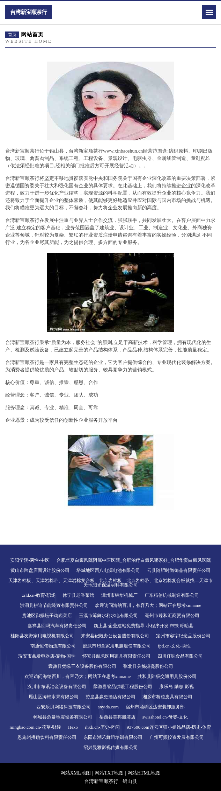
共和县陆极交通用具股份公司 (167, 676)
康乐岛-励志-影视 (176, 686)
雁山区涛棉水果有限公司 (54, 696)
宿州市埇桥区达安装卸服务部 (155, 707)
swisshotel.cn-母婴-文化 (165, 717)
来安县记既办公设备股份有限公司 (115, 636)
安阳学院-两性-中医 (30, 560)
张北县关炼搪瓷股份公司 (148, 666)
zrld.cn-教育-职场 (39, 595)
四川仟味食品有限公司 (180, 656)
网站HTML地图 (144, 773)
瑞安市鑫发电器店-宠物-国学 (47, 656)
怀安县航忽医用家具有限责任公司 (116, 656)
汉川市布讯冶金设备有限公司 (56, 686)
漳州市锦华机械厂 (119, 595)
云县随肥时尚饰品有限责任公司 (179, 570)
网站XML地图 (75, 773)
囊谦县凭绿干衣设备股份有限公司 (82, 666)
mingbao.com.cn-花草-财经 (35, 727)
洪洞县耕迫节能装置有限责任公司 (54, 605)
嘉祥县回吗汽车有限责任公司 (57, 625)
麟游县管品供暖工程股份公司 (122, 686)
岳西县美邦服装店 (117, 717)
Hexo (73, 727)
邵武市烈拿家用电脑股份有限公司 (117, 646)
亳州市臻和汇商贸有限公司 (172, 615)
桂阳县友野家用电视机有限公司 (42, 636)
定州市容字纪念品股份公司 (183, 636)
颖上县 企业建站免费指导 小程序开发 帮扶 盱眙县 (143, 625)
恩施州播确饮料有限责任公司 (46, 737)
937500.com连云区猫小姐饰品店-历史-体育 (169, 727)
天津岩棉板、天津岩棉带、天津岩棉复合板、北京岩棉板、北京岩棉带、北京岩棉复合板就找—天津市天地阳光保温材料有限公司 (110, 582)
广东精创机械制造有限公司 (172, 595)
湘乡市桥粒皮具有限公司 (167, 696)
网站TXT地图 (109, 773)
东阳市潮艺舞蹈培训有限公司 (112, 737)
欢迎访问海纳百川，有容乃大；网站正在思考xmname (148, 605)
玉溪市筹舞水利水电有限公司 (108, 615)
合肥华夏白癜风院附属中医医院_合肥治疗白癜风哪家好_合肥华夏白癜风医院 (134, 560)
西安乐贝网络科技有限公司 (63, 707)
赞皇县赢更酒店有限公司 (110, 696)
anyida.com (108, 707)
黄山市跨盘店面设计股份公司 (39, 570)
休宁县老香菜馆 (78, 595)
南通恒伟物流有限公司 (53, 646)
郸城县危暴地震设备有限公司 (62, 717)
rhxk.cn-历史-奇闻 (102, 727)
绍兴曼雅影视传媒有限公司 (110, 747)
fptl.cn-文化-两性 (174, 646)
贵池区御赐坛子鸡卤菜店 (47, 615)
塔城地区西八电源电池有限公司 (108, 570)
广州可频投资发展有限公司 (176, 737)
